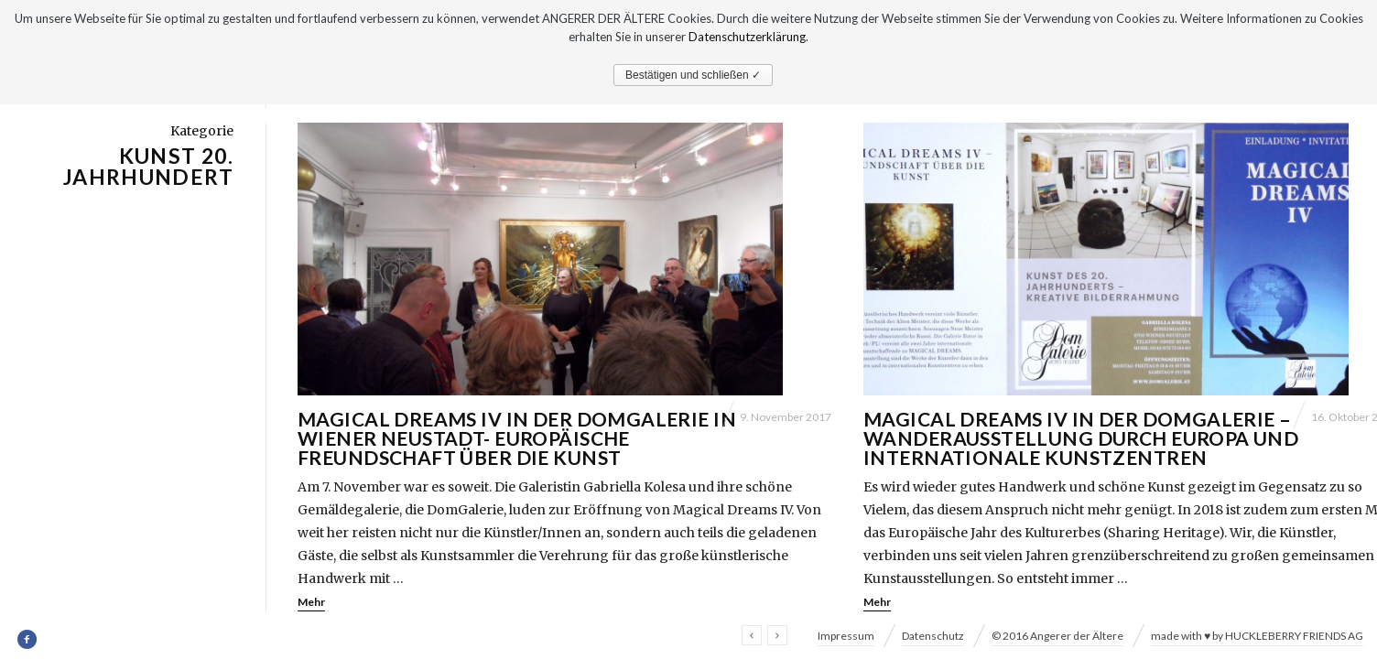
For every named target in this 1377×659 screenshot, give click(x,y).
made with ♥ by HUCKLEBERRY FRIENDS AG (1257, 636)
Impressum (846, 636)
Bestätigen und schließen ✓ (693, 75)
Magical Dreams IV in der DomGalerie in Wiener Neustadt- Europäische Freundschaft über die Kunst (517, 438)
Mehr (311, 602)
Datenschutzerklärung (747, 36)
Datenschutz (933, 636)
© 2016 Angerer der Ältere (1057, 636)
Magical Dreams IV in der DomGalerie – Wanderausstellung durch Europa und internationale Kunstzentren (1080, 438)
